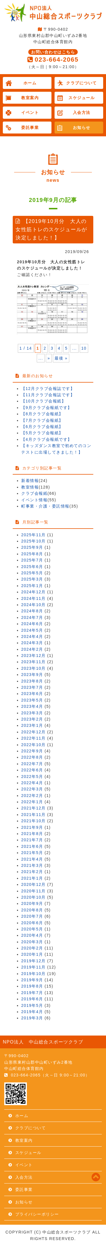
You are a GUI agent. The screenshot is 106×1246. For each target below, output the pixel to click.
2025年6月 (32, 566)
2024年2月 (32, 649)
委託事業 (30, 127)
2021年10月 (33, 821)
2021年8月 (32, 833)
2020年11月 (33, 891)
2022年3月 (32, 789)
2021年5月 (32, 852)
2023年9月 (32, 674)
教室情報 (30, 487)
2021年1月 (32, 878)
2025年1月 (32, 585)
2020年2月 (32, 948)
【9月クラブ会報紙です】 (46, 407)
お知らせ (81, 127)
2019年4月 (32, 1011)
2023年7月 (32, 687)
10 (84, 348)
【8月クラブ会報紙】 (42, 414)
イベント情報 (34, 500)
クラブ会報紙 (34, 493)
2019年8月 (32, 986)
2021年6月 (32, 846)
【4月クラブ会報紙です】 (46, 439)
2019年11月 (33, 967)
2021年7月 (32, 840)
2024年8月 (32, 611)
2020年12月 (33, 884)
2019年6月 (32, 999)
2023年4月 (32, 706)
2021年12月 (33, 808)
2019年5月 (32, 1005)
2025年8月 (32, 554)
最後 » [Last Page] (61, 358)
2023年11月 (33, 661)
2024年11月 (33, 598)
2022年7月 (32, 763)
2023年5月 (32, 700)
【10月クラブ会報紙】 (43, 401)
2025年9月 (32, 547)
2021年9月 (32, 827)
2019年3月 (32, 1018)
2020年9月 (32, 903)
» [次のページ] (48, 358)
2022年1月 (32, 802)
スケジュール (81, 97)
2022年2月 (32, 795)
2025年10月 (33, 541)
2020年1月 (32, 954)
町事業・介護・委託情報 (45, 506)
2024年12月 (33, 592)
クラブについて (81, 83)
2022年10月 (33, 744)
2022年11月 (33, 738)
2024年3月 (32, 642)
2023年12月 (33, 655)
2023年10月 (33, 668)
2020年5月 (32, 929)
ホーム (30, 83)
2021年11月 (33, 814)
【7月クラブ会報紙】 (42, 420)
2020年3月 (32, 942)
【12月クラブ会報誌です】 (48, 388)
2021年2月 (32, 871)
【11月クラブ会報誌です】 (48, 395)
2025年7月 (32, 560)
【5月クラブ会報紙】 (42, 433)
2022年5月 (32, 776)
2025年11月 (33, 535)
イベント (30, 112)
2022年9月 (32, 751)
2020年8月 (32, 910)
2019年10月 (33, 973)
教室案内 (30, 97)
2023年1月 (32, 725)
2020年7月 (32, 916)
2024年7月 (32, 617)
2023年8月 (32, 681)
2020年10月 (33, 897)
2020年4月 (32, 935)
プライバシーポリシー (37, 1214)
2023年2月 (32, 719)
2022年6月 (32, 770)
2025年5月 (32, 573)
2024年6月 (32, 623)
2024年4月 (32, 636)
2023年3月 (32, 713)
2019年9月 (32, 980)
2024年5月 (32, 630)
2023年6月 (32, 693)
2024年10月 (33, 604)
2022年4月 (32, 782)
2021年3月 (32, 865)
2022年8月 (32, 757)
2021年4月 (32, 859)
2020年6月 (32, 923)
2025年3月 (32, 579)
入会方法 (81, 112)
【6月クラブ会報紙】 (42, 426)
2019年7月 (32, 992)
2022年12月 (33, 732)
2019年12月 (33, 961)
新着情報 (30, 480)
